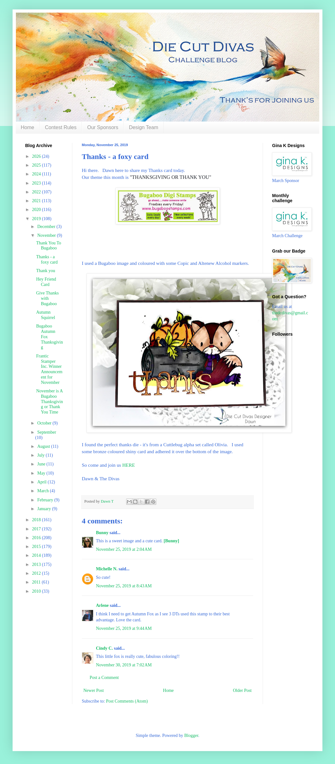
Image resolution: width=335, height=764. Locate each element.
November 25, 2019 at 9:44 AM (124, 628)
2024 (37, 174)
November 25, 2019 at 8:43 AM (124, 586)
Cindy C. (104, 648)
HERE (128, 465)
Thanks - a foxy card (47, 259)
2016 (37, 537)
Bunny (102, 532)
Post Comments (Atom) (127, 701)
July (41, 455)
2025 (37, 165)
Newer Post (93, 690)
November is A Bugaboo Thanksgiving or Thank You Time (49, 401)
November (47, 235)
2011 (37, 582)
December (46, 226)
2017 (37, 529)
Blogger (191, 735)
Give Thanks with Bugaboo (47, 298)
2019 (37, 218)
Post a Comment (104, 677)
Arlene (102, 605)
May (41, 473)
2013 (37, 564)
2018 (37, 519)
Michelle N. (106, 569)
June (41, 464)
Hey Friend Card (46, 282)
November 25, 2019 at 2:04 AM (124, 549)
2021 (37, 200)
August (44, 446)
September (46, 432)
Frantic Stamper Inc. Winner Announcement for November (49, 369)
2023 (37, 183)
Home (27, 127)
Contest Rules (61, 127)
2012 (37, 573)
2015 (37, 546)
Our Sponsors (102, 127)
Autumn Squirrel (45, 315)
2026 (37, 156)
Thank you (45, 270)
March (43, 490)
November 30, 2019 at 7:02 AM (124, 665)
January (44, 508)
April (42, 482)
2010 (37, 591)
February (45, 500)
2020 (37, 209)
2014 (37, 555)
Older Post (242, 690)
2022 (37, 192)
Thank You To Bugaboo (48, 246)
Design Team (143, 127)
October (45, 423)
